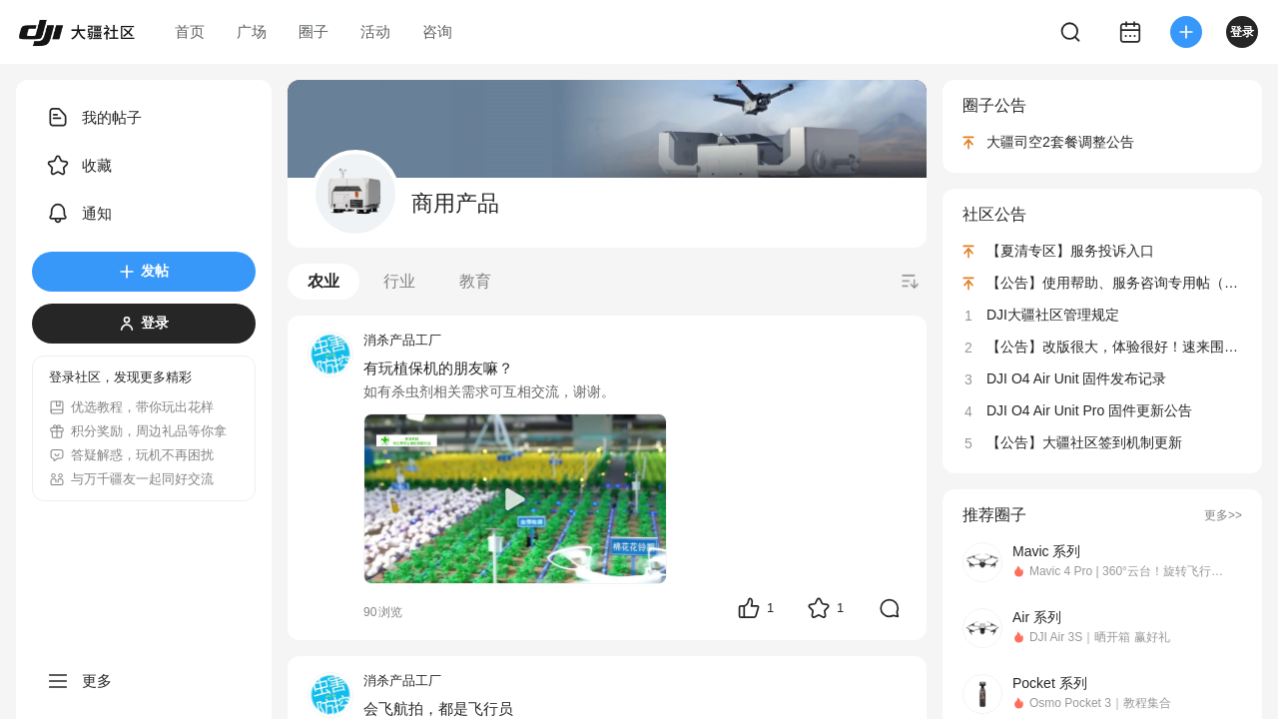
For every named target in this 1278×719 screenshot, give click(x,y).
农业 (323, 281)
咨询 (437, 31)
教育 (475, 281)
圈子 (313, 31)
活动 (375, 31)
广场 (252, 31)
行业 (399, 281)
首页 (190, 31)
